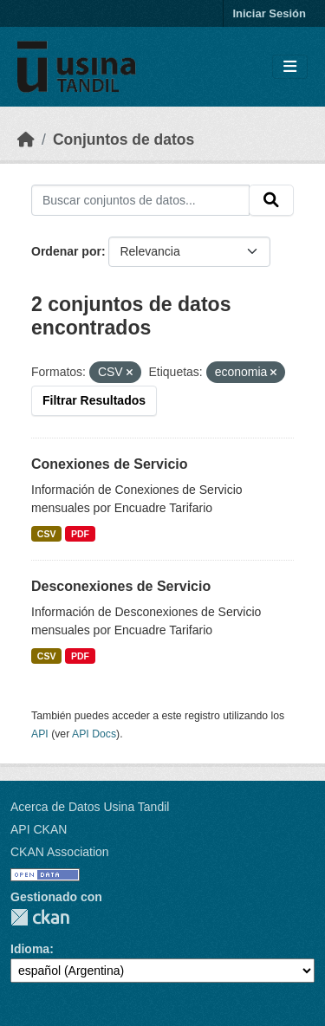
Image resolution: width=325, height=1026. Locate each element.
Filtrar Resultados (94, 400)
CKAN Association (59, 852)
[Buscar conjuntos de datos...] (140, 200)
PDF (80, 534)
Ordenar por (66, 251)
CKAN (39, 917)
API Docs (94, 734)
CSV (46, 534)
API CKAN (38, 829)
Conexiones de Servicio (109, 464)
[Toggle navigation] (290, 67)
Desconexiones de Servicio (121, 586)
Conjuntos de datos (123, 139)
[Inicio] (26, 139)
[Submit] (271, 200)
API (40, 734)
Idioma (29, 949)
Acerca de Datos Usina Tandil (89, 807)
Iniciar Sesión (269, 13)
